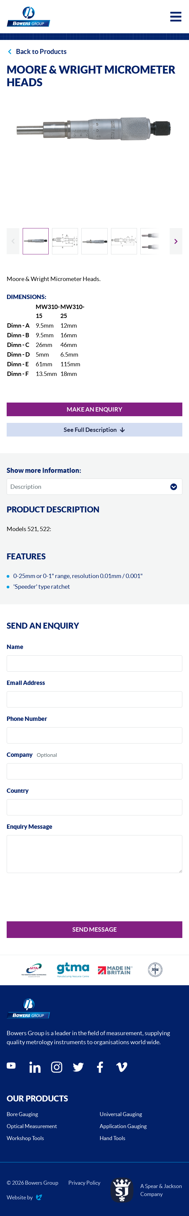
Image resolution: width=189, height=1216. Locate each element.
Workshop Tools (25, 1138)
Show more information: (44, 470)
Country (18, 790)
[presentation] (57, 898)
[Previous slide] (13, 241)
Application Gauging (123, 1126)
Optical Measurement (32, 1126)
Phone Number (27, 718)
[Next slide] (176, 241)
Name (15, 646)
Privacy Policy (84, 1183)
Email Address (26, 682)
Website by (24, 1197)
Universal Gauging (121, 1114)
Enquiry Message (29, 826)
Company (20, 754)
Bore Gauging (22, 1114)
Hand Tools (112, 1138)
